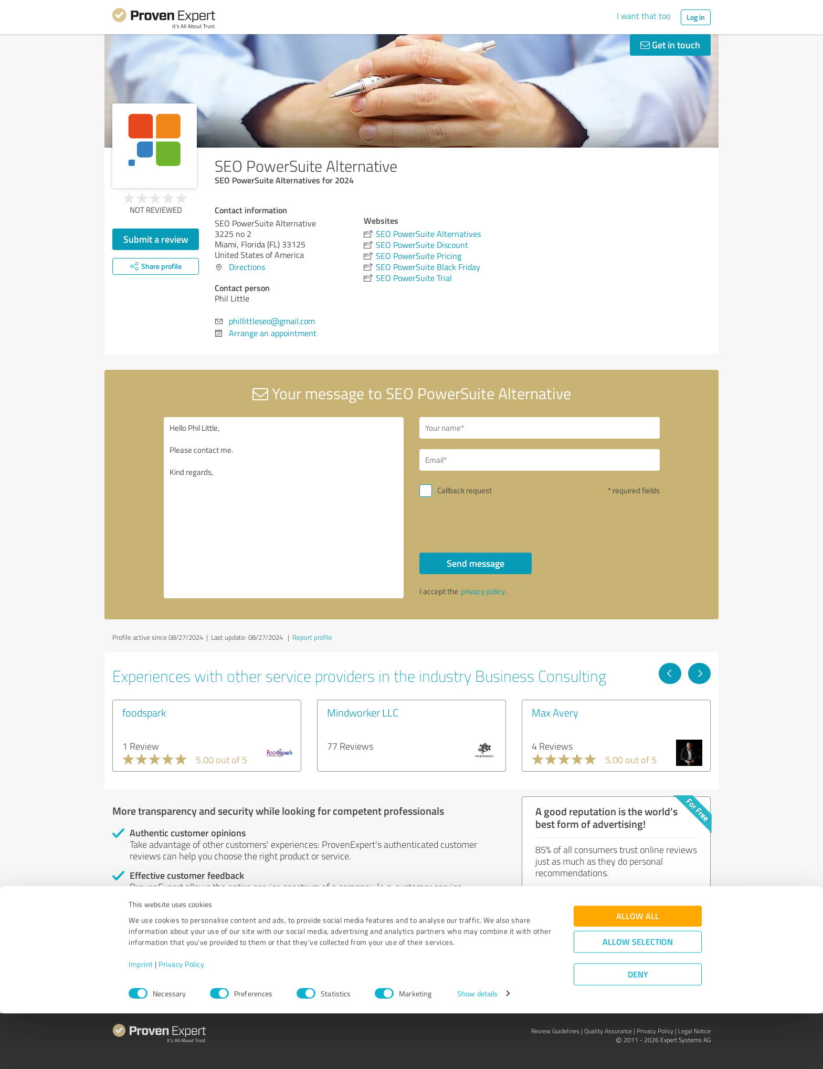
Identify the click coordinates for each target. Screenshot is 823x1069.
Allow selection (638, 997)
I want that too (643, 16)
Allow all (637, 972)
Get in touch (670, 44)
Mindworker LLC (362, 712)
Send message (475, 563)
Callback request (464, 490)
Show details (477, 1049)
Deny (638, 1030)
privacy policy (483, 591)
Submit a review (155, 239)
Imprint (141, 1020)
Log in (696, 17)
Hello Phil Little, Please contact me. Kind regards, (284, 507)
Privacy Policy (181, 1020)
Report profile (312, 637)
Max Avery (555, 712)
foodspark (144, 712)
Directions (247, 267)
